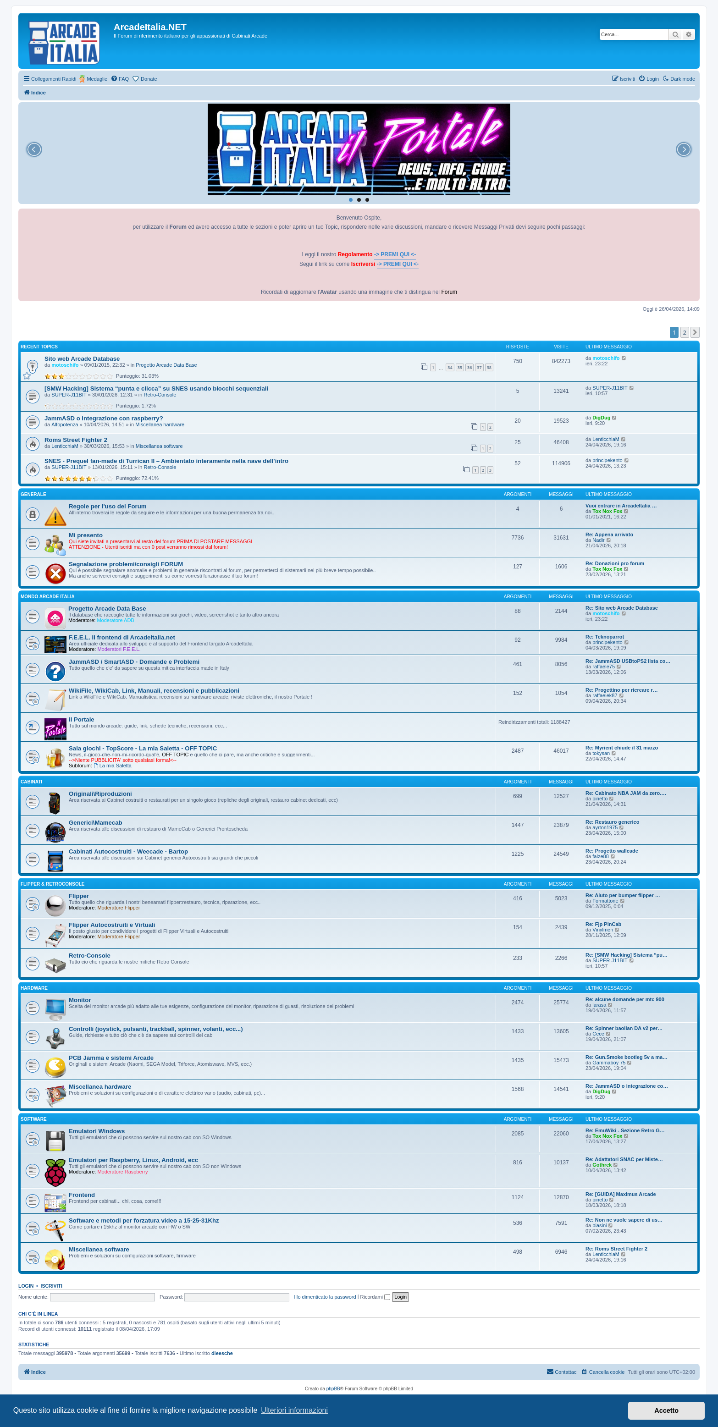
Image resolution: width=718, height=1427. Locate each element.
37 (479, 367)
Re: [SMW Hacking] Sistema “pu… (626, 955)
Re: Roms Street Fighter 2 (616, 1248)
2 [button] (684, 332)
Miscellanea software (159, 446)
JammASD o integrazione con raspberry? (103, 418)
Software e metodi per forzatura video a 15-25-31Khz (144, 1220)
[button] (695, 332)
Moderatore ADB (115, 620)
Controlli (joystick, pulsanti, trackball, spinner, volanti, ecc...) (156, 1028)
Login (25, 1286)
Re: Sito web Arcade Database (621, 608)
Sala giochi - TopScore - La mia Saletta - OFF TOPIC (143, 748)
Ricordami (375, 1297)
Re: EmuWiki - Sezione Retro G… (625, 1130)
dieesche (222, 1353)
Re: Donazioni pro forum (614, 563)
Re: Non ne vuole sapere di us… (624, 1220)
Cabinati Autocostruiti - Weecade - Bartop (128, 851)
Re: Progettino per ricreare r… (621, 690)
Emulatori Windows (97, 1131)
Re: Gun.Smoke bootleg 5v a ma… (626, 1057)
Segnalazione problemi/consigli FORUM (126, 564)
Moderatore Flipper (118, 907)
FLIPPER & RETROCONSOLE (52, 884)
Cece (598, 1033)
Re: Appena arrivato (609, 534)
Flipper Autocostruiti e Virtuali (112, 924)
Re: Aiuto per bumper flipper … (622, 895)
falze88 (600, 856)
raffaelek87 (604, 695)
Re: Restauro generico (612, 822)
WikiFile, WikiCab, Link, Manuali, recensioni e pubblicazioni (154, 690)
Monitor (80, 1000)
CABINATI (31, 781)
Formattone (605, 901)
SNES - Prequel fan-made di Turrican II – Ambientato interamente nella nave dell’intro (166, 460)
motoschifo (64, 365)
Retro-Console (160, 394)
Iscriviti (51, 1286)
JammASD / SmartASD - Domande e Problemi (134, 661)
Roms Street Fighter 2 (75, 439)
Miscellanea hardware (159, 424)
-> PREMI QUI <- (395, 254)
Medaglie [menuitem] (97, 79)
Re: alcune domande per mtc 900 (624, 999)
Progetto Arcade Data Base (166, 365)
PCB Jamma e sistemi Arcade (111, 1057)
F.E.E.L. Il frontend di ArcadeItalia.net (122, 637)
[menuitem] (119, 78)
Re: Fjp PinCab (603, 924)
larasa (599, 1005)
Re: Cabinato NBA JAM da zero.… (625, 793)
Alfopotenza (64, 424)
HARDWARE (34, 988)
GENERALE (33, 494)
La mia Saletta (113, 765)
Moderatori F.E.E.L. (118, 649)
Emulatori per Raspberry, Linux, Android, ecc (133, 1160)
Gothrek (602, 1165)
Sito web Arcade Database (82, 358)
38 (489, 367)
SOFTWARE (34, 1119)
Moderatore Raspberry (122, 1171)
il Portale (81, 719)
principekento (607, 460)
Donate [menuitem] (149, 79)
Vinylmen (602, 929)
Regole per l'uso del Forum (107, 506)
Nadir (598, 540)
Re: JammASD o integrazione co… (626, 1086)
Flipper (79, 896)
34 (449, 367)
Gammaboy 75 (608, 1062)
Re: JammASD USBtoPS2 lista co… (627, 661)
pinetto (600, 798)
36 (469, 367)
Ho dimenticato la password (325, 1297)
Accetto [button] (666, 1410)
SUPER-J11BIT (68, 394)
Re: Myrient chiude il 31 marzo (621, 747)
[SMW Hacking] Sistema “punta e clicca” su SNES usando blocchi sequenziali (156, 388)
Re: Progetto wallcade (611, 851)
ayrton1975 (605, 827)
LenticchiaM (64, 446)
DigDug (601, 417)
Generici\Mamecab (95, 822)
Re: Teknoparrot (604, 636)
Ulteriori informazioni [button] (294, 1410)
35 (460, 367)
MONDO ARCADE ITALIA (48, 596)
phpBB (333, 1388)
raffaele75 (603, 666)
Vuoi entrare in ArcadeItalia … (621, 505)
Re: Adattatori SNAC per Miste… (624, 1159)
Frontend (82, 1194)
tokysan (601, 753)
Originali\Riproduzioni (100, 793)
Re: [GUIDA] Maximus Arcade (620, 1194)
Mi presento (86, 535)
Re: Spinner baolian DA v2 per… (624, 1028)
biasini (599, 1225)
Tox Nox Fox (607, 511)
